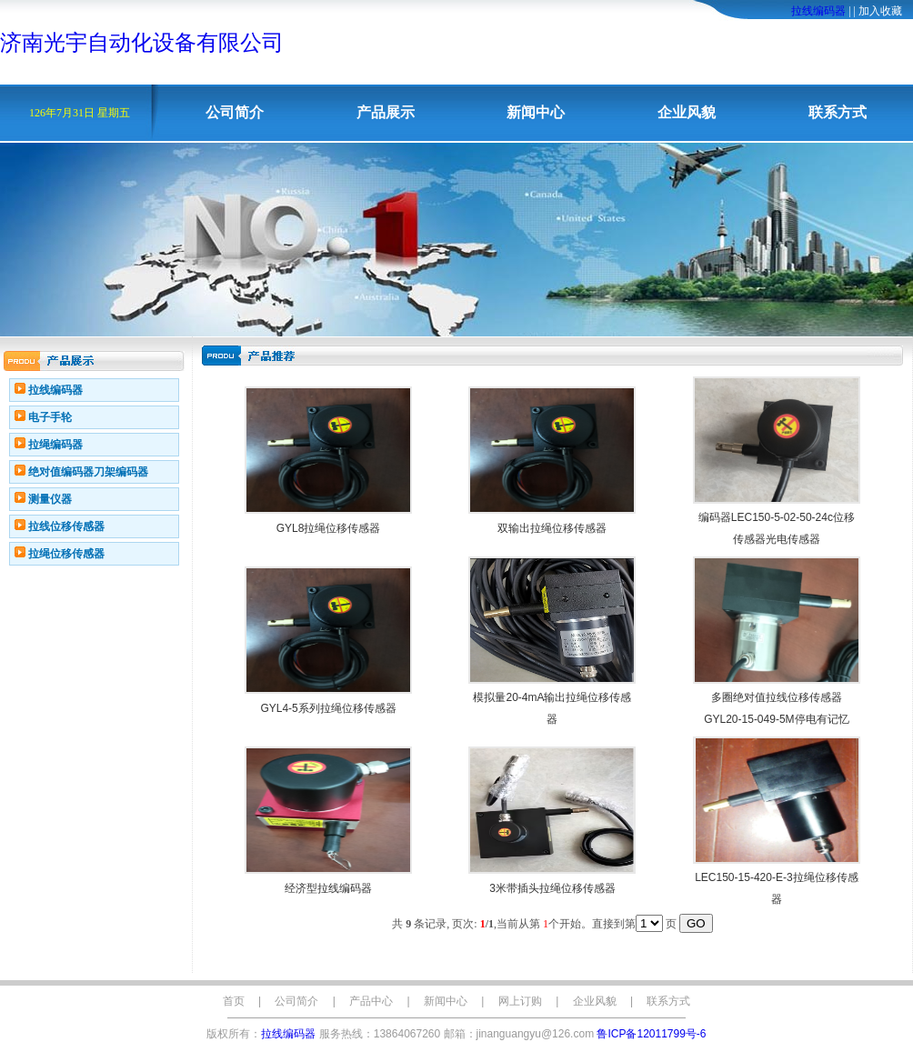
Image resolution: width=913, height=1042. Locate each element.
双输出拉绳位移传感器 (552, 528)
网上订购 (520, 1001)
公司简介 (235, 112)
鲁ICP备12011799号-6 (651, 1033)
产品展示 (385, 112)
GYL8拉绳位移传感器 (328, 528)
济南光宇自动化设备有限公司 (142, 43)
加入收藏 (880, 11)
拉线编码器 (818, 11)
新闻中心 (536, 112)
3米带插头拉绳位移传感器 (552, 888)
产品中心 (371, 1001)
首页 (234, 1001)
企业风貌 (686, 112)
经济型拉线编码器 (328, 888)
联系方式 (837, 112)
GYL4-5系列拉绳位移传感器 (328, 708)
